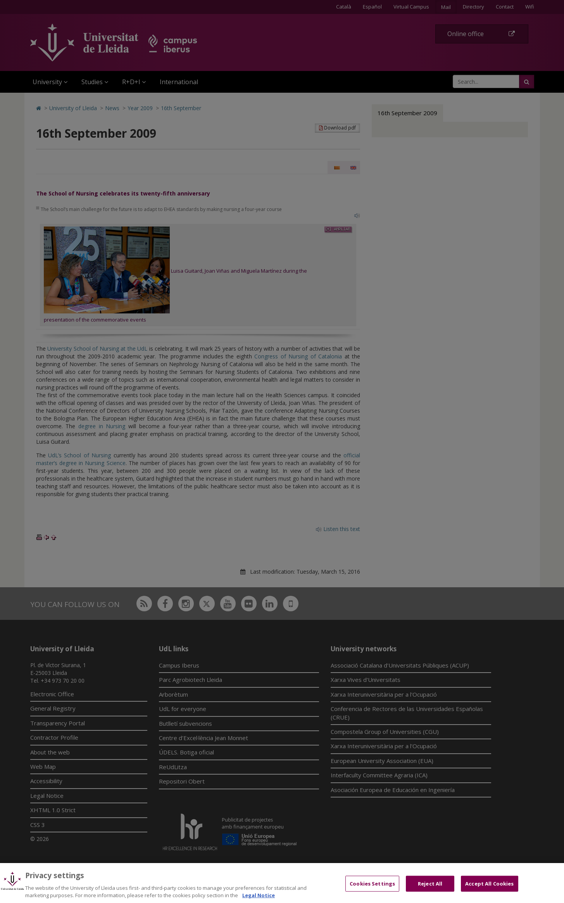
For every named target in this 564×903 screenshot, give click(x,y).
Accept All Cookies (489, 889)
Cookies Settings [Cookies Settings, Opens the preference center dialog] (372, 889)
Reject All (430, 889)
